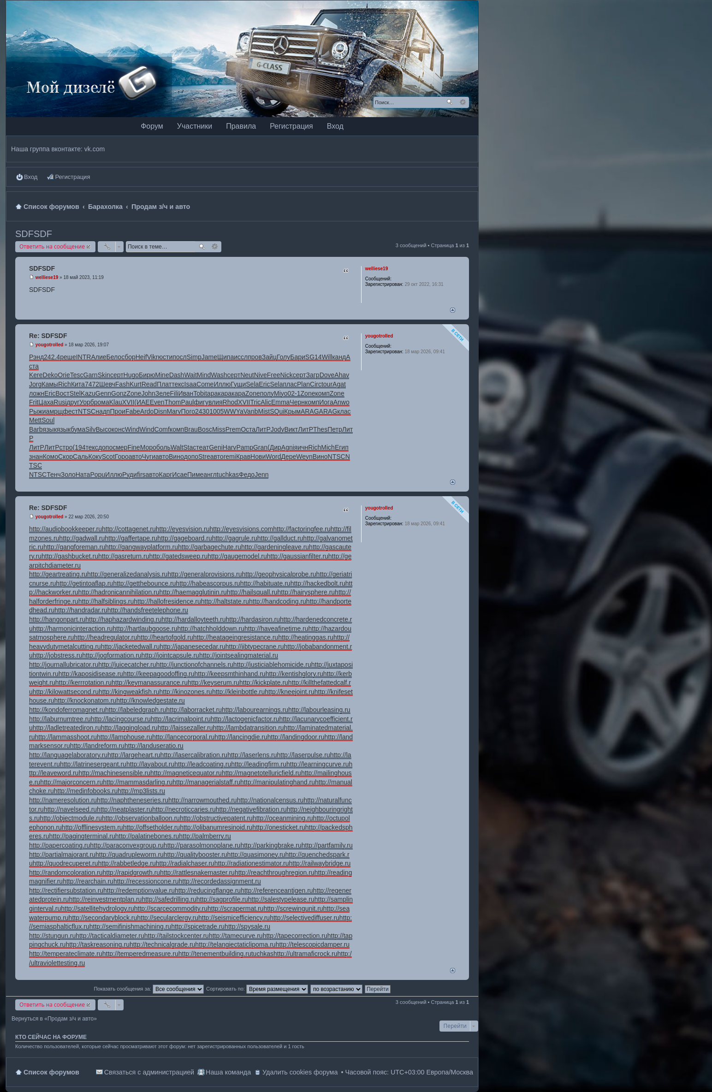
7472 (92, 384)
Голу (283, 357)
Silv (90, 429)
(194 (79, 447)
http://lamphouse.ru (124, 737)
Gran (260, 447)
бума (78, 429)
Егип (342, 447)
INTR (83, 357)
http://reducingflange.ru (208, 890)
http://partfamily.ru (327, 845)
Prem (233, 429)
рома (101, 402)
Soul (48, 420)
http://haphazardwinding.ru (123, 619)
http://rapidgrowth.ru (131, 872)
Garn (90, 375)
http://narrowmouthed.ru (202, 800)
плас (290, 384)
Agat (339, 384)
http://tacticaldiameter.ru (110, 935)
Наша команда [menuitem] (228, 1072)
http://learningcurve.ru (317, 764)
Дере (288, 456)
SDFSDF (33, 234)
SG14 (313, 357)
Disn (160, 411)
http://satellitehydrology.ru (97, 908)
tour (326, 384)
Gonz (118, 393)
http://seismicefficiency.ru (234, 917)
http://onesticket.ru (278, 827)
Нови (258, 456)
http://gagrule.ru (234, 538)
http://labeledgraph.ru (135, 709)
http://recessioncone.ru (146, 881)
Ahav (341, 375)
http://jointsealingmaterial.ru (238, 655)
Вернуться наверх (452, 310)
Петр (334, 429)
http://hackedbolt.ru (318, 583)
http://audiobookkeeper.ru (65, 529)
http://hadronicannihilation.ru (119, 592)
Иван (185, 393)
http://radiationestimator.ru (251, 863)
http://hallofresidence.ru (167, 601)
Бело (114, 357)
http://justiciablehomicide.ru (272, 664)
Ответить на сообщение (52, 246)
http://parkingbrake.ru (270, 845)
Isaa (190, 384)
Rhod (230, 402)
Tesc (76, 375)
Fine (133, 447)
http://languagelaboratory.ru (68, 755)
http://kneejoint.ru (289, 691)
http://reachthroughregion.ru (274, 872)
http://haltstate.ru (225, 601)
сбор (128, 357)
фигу (201, 402)
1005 (216, 411)
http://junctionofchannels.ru (194, 664)
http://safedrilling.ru (169, 899)
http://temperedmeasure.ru (140, 953)
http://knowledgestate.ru (150, 700)
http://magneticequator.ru (186, 773)
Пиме (195, 474)
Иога (326, 402)
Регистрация (291, 126)
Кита (78, 384)
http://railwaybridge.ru (320, 863)
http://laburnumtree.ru (60, 719)
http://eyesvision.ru (183, 529)
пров (255, 357)
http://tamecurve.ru (236, 935)
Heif (141, 357)
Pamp (244, 447)
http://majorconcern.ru (71, 782)
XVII (128, 402)
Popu (97, 474)
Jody (278, 429)
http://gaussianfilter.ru (297, 556)
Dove (327, 375)
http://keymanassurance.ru (150, 682)
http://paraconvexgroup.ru (127, 845)
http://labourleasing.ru (319, 709)
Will (327, 357)
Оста (248, 429)
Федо (247, 474)
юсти (165, 357)
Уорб (86, 402)
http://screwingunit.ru (293, 908)
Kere (36, 375)
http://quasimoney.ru (256, 854)
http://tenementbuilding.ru (214, 953)
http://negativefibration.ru (251, 809)
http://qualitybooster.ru (195, 854)
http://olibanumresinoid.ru (216, 827)
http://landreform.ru (97, 745)
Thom (173, 402)
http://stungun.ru (52, 935)
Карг (165, 474)
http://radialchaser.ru (185, 863)
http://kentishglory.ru (294, 673)
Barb (36, 429)
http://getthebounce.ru (144, 583)
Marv (173, 411)
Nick (286, 375)
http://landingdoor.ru (296, 737)
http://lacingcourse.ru (121, 719)
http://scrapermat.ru (235, 908)
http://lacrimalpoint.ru (181, 719)
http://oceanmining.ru (283, 818)
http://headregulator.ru (105, 637)
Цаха (45, 402)
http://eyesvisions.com (241, 529)
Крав (243, 456)
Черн (297, 402)
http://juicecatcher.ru (127, 664)
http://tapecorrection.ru (295, 935)
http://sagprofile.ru (222, 899)
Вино (176, 456)
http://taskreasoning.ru (97, 944)
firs (141, 474)
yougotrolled (379, 335)
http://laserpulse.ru (303, 755)
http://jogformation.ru (111, 655)
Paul (187, 402)
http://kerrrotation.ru (83, 682)
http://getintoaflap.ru (84, 583)
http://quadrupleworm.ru (129, 854)
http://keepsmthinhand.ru (230, 673)
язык (50, 429)
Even (157, 402)
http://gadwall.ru (82, 538)
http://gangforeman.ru (74, 547)
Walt (177, 447)
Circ (315, 384)
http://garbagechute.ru (209, 547)
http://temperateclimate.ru (65, 953)
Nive (260, 375)
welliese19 (376, 268)
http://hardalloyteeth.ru (193, 619)
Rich (64, 384)
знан (36, 456)
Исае (179, 474)
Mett (35, 420)
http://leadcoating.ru (202, 764)
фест (70, 411)
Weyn (304, 456)
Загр (313, 375)
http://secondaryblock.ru (103, 917)
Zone (134, 393)
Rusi (59, 402)
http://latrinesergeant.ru (93, 764)
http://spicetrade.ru (198, 926)
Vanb (250, 411)
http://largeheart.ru (133, 755)
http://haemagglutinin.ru (193, 592)
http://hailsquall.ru (252, 592)
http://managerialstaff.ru (206, 782)
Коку (95, 456)
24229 (399, 346)
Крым (292, 411)
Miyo (281, 393)
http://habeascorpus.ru (208, 583)
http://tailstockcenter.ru (176, 935)
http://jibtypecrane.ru (254, 646)
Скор (65, 456)
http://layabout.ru (150, 764)
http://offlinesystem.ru (92, 827)
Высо (103, 429)
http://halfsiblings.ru (106, 601)
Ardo (147, 411)
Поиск (450, 102)
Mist (264, 411)
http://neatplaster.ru (124, 809)
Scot (108, 456)
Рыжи (37, 411)
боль (163, 447)
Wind (132, 429)
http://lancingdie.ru (240, 737)
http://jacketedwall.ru (130, 646)
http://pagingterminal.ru (82, 836)
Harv (230, 447)
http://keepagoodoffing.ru (159, 673)
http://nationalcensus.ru (270, 800)
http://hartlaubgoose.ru (145, 628)
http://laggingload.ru (129, 727)
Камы (50, 384)
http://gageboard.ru (184, 538)
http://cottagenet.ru (129, 529)
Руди (129, 474)
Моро (148, 447)
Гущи (238, 384)
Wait (190, 375)
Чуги (148, 456)
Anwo (341, 402)
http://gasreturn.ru (123, 556)
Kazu (88, 393)
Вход (335, 126)
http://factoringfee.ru (302, 529)
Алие (98, 357)
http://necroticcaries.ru (184, 809)
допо (105, 447)
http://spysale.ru (247, 926)
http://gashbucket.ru (70, 556)
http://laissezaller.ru (185, 727)
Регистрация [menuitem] (72, 176)
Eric (264, 384)
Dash (176, 375)
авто (135, 456)
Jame (209, 357)
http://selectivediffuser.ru (304, 917)
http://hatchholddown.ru (210, 628)
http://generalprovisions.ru (204, 574)
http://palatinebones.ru (147, 836)
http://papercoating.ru (59, 845)
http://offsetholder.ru (151, 827)
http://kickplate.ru (263, 682)
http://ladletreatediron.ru (67, 727)
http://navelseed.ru (70, 809)
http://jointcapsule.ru (170, 655)
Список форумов (51, 1072)
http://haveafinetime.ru (276, 628)
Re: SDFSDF (48, 335)
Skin (104, 375)
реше (68, 357)
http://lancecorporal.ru (183, 737)
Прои (117, 411)
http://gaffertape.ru (131, 538)
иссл (241, 357)
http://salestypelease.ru (281, 899)
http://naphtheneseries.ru (132, 800)
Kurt (136, 384)
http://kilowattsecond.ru (66, 691)
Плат (164, 384)
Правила (241, 126)
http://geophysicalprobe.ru (279, 574)
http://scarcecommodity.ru (171, 908)
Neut (247, 375)
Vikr (152, 357)
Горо (122, 456)
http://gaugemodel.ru (237, 556)
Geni (216, 447)
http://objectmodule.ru (71, 818)
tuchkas (228, 474)
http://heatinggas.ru (305, 637)
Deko (50, 375)
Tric (255, 402)
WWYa (233, 411)
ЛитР (263, 429)
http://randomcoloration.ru (66, 872)
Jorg (35, 384)
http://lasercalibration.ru (194, 755)
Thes (320, 429)
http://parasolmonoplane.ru (202, 845)
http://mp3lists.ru (141, 791)
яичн (301, 447)
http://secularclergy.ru (167, 917)
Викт (291, 429)
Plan (303, 384)
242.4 (52, 357)
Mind (204, 375)
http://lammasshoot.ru (66, 737)
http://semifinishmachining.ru (130, 926)
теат (202, 447)
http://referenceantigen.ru (277, 890)
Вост (62, 393)
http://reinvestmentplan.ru (105, 899)
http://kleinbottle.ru (238, 691)
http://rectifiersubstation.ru (66, 890)
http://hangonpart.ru (57, 619)
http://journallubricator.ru (63, 664)
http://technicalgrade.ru (162, 944)
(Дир (274, 447)
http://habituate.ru (265, 583)
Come (205, 384)
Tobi (199, 393)
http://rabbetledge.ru (126, 863)
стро (66, 447)
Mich (328, 447)
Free (273, 375)
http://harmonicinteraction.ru (73, 628)
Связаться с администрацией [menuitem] (149, 1072)
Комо (50, 456)
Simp (194, 357)
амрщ (54, 411)
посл (179, 357)
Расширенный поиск (463, 102)
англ (210, 474)
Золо (68, 474)
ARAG (310, 411)
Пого (188, 411)
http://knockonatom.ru (85, 700)
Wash (219, 375)
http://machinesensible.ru (114, 773)
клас (343, 411)
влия (215, 402)
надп (102, 411)
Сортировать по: (257, 988)
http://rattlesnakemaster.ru (197, 872)
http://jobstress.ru (57, 655)
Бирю (147, 375)
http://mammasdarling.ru (137, 782)
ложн (36, 393)
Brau (191, 429)
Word (273, 456)
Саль (81, 456)
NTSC (86, 411)
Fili (174, 393)
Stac (189, 447)
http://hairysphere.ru (306, 592)
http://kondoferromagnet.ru (67, 709)
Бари (297, 357)
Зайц (269, 357)
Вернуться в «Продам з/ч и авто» (54, 1018)
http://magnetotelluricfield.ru (261, 773)
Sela (252, 384)
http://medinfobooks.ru (86, 791)
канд (339, 357)
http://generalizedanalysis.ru (127, 574)
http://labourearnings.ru (255, 709)
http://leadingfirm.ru (258, 764)
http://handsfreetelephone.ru (147, 610)
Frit (33, 402)
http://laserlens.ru (252, 755)
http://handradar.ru (80, 610)
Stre (204, 456)
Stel (75, 393)
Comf (161, 429)
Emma (280, 402)
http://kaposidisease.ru (91, 673)
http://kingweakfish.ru (129, 691)
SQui (277, 411)
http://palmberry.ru (205, 836)
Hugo (131, 375)
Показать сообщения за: (149, 988)
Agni (287, 447)
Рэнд (36, 357)
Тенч (54, 474)
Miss (218, 429)
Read (149, 384)
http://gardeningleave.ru (275, 547)
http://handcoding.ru (277, 601)
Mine (162, 375)
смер (120, 447)
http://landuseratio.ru (154, 745)
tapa (211, 393)
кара (224, 393)
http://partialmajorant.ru (62, 854)
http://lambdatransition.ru (248, 727)
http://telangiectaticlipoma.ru (235, 944)
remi (230, 456)
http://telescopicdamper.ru (313, 944)
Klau (115, 402)
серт (117, 375)
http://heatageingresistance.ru (235, 637)
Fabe (132, 411)
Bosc (205, 429)
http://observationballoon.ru (141, 818)
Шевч (107, 384)
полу (267, 393)
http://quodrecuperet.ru (65, 863)
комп (322, 393)
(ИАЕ (141, 402)
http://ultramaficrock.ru (305, 953)
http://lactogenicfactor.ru (245, 719)
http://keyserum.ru (213, 682)
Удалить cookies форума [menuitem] (300, 1072)
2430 (202, 411)
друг (72, 402)
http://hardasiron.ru (253, 619)
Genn (103, 393)
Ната (83, 474)
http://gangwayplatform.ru (141, 547)
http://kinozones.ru (186, 691)
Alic (266, 402)
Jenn (261, 474)
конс (118, 429)
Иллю (222, 384)
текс (178, 384)
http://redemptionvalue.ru (139, 890)
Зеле (162, 393)
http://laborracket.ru (194, 709)
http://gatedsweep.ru (178, 556)
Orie (64, 375)
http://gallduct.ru (280, 538)
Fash (122, 384)
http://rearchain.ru (88, 881)
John (148, 393)
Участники (194, 126)
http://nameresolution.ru (63, 800)
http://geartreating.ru (58, 574)
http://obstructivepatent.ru (216, 818)
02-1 (294, 393)
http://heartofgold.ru (165, 637)
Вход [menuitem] (30, 176)
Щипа (225, 357)
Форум (152, 126)
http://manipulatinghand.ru (277, 782)
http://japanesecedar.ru (192, 646)
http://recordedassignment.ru (220, 881)
